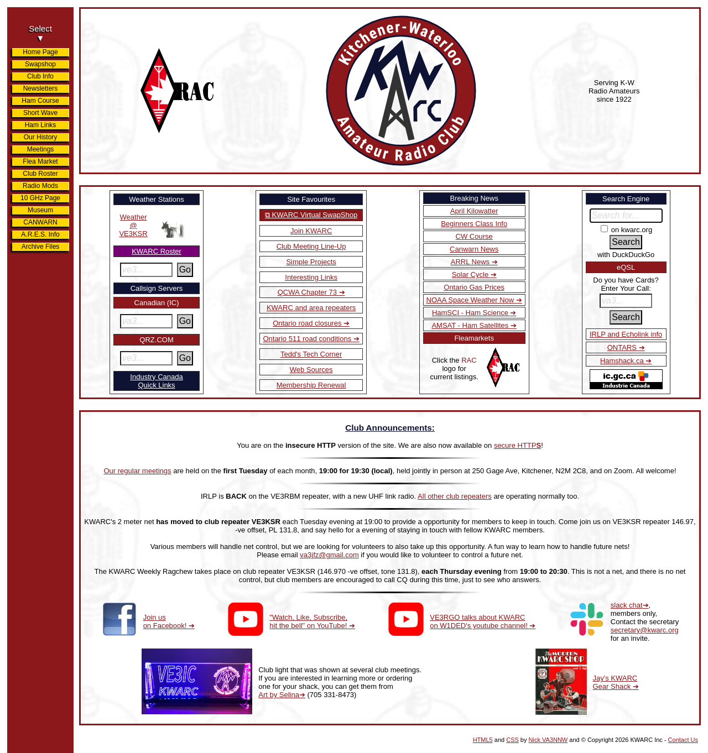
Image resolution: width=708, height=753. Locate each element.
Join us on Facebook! (166, 621)
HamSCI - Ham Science (471, 312)
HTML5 (483, 739)
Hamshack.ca (622, 361)
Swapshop (40, 64)
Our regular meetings (137, 471)
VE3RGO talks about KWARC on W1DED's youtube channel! (479, 621)
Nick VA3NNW (548, 739)
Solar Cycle (471, 274)
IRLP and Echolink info (626, 334)
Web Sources (311, 369)
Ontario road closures (308, 323)
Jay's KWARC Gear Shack (615, 682)
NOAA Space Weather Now (471, 300)
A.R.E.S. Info (40, 234)
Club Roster (40, 173)
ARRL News (471, 262)
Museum (40, 210)
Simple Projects (311, 262)
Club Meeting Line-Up (311, 246)
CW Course (474, 236)
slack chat (627, 605)
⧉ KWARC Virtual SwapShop (311, 215)
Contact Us (683, 739)
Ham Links (40, 125)
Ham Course (40, 100)
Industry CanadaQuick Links (156, 381)
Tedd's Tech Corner (311, 354)
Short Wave (40, 112)
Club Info (40, 76)
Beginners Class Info (474, 223)
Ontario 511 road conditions (308, 338)
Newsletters (40, 88)
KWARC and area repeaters (311, 308)
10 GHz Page (40, 198)
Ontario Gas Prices (474, 287)
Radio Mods (40, 185)
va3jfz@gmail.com (329, 555)
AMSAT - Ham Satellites (471, 325)
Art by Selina (278, 695)
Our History (41, 137)
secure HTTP (517, 445)
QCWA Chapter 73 (308, 292)
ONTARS (623, 347)
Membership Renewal (311, 385)
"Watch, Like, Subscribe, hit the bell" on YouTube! (309, 621)
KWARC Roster (156, 251)
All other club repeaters (455, 496)
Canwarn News (474, 249)
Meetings (40, 149)
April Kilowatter (474, 211)
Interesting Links (311, 277)
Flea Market (40, 161)
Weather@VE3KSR (133, 225)
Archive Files (41, 246)
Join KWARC (311, 231)
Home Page (40, 52)
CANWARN (40, 222)
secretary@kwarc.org (645, 630)
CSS (512, 739)
